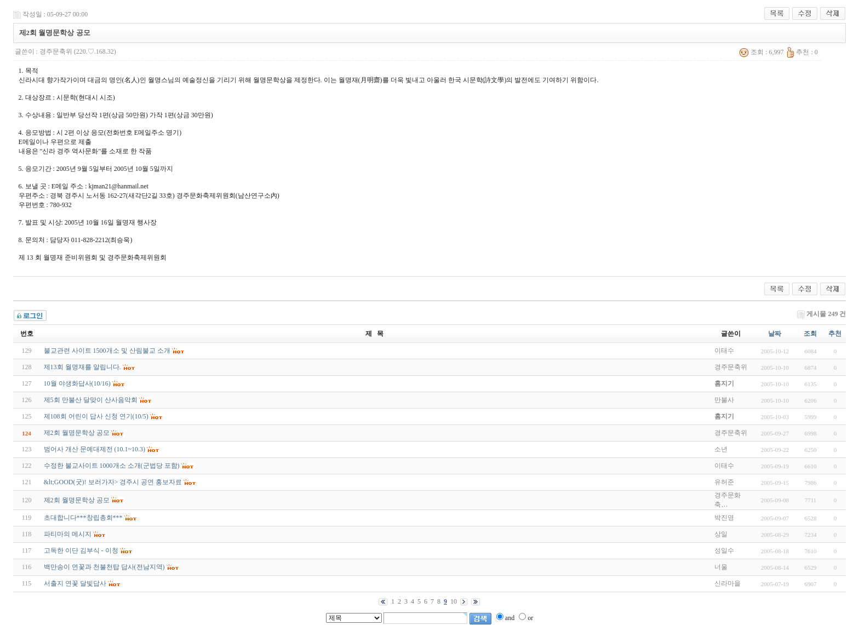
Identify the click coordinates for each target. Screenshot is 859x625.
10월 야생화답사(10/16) (77, 383)
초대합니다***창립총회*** (83, 517)
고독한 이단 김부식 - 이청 (81, 550)
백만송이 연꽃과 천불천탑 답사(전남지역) (104, 567)
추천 (834, 333)
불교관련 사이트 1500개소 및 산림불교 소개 (107, 350)
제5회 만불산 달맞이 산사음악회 (91, 400)
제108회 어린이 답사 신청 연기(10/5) (96, 416)
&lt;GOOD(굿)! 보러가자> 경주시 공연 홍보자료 (113, 482)
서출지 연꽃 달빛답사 (75, 583)
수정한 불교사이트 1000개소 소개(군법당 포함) (112, 465)
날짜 (774, 333)
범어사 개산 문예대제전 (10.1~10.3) (94, 449)
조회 (810, 333)
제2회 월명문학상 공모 (77, 433)
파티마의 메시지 (67, 534)
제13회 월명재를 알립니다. (82, 367)
